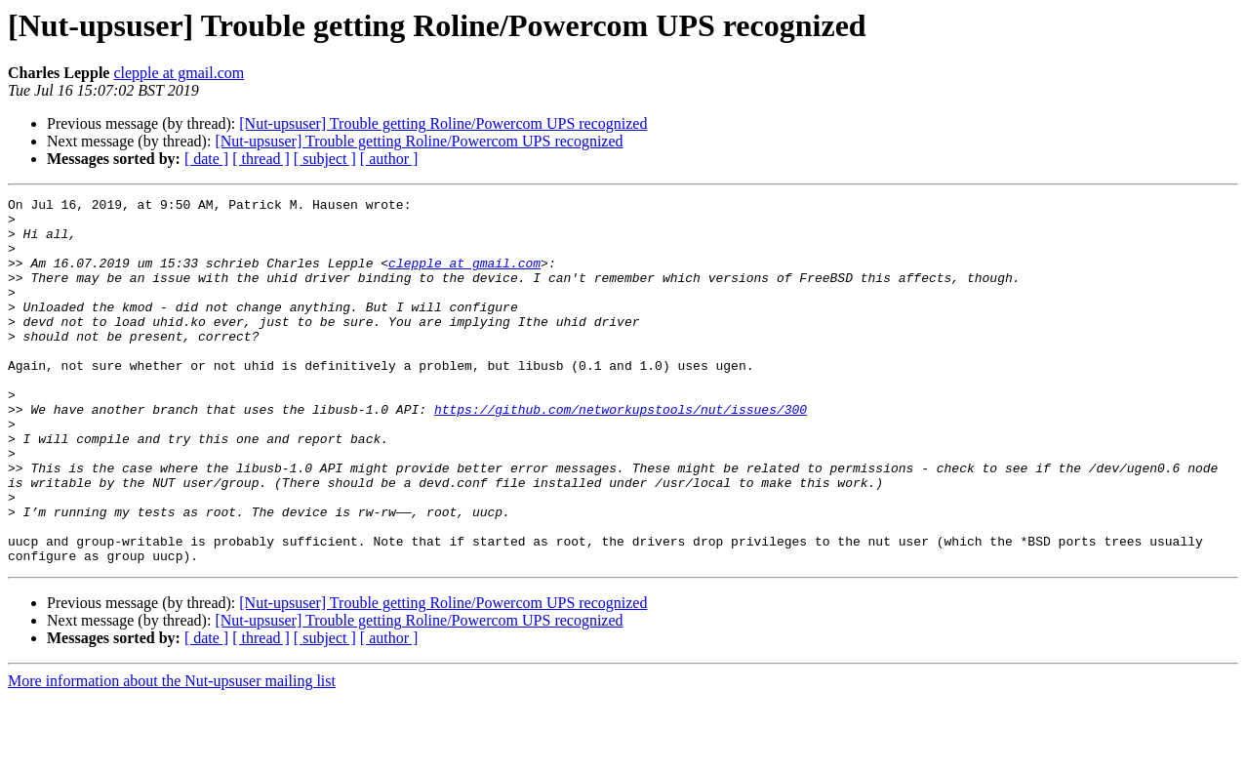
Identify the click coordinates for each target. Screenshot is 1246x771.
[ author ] (389, 158)
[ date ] (206, 158)
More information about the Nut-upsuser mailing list (172, 754)
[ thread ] (261, 158)
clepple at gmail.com (178, 72)
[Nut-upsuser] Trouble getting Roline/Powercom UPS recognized (443, 123)
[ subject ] (325, 158)
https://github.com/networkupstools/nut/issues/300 (620, 453)
